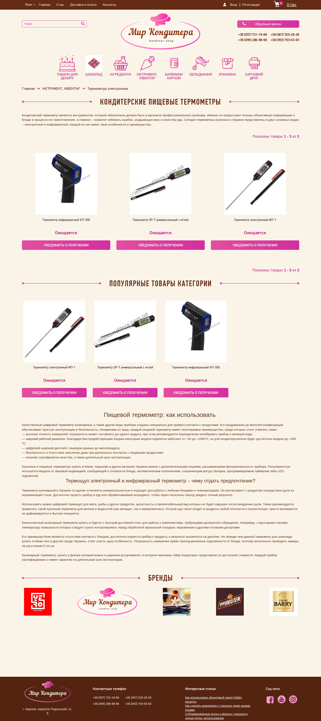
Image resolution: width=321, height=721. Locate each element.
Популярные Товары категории (160, 283)
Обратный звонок (261, 24)
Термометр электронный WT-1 (255, 219)
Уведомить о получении (66, 245)
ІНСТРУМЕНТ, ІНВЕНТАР (61, 89)
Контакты (109, 4)
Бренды (160, 577)
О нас (60, 4)
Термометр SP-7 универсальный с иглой (160, 219)
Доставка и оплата (83, 4)
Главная (44, 4)
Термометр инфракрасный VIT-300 (66, 219)
